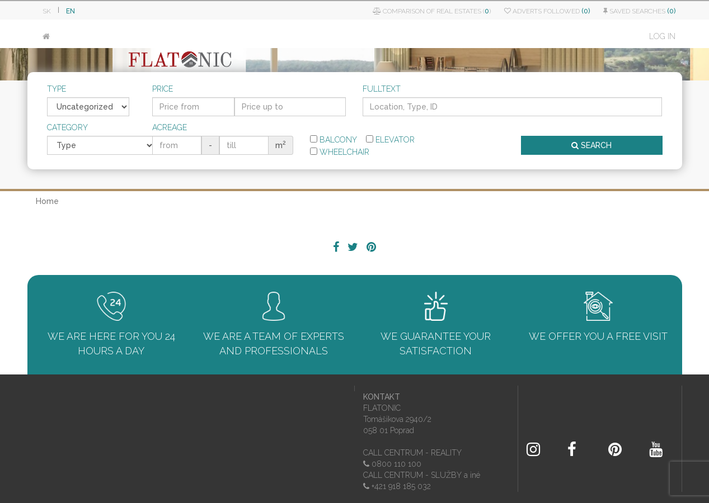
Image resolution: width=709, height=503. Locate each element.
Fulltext (382, 88)
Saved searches (639, 11)
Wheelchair (339, 152)
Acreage (169, 127)
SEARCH (591, 145)
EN (70, 11)
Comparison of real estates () (432, 11)
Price (162, 88)
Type (56, 88)
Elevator (390, 139)
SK (47, 11)
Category (67, 127)
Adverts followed (547, 11)
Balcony (333, 139)
